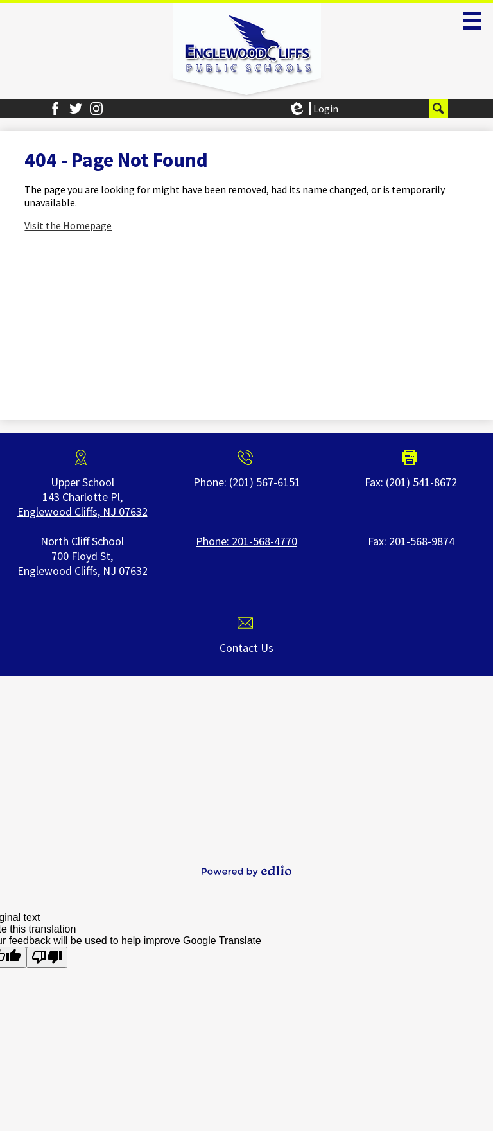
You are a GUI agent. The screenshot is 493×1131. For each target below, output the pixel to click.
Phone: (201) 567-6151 (246, 482)
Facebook (55, 108)
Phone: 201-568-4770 (246, 541)
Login (313, 108)
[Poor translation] (46, 957)
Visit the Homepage (68, 225)
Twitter (75, 108)
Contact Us (246, 647)
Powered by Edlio (246, 870)
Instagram (96, 108)
